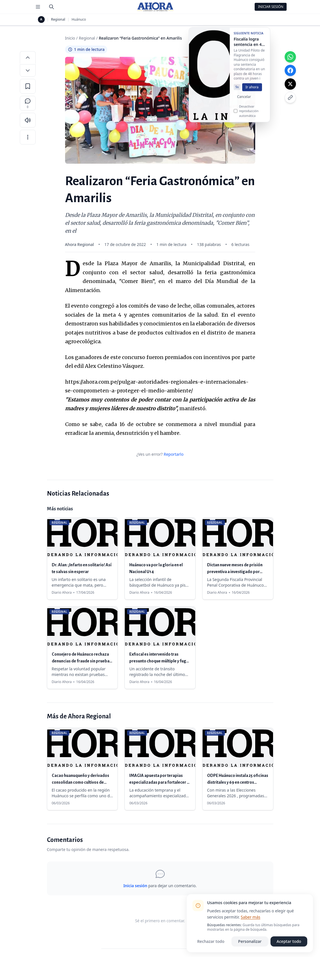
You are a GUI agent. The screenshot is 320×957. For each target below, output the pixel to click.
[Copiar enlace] (290, 97)
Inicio (70, 38)
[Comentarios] (28, 103)
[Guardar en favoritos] (28, 86)
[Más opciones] (28, 137)
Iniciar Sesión (271, 6)
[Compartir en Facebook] (290, 70)
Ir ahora (252, 91)
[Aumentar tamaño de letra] (28, 57)
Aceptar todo (289, 941)
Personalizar (250, 941)
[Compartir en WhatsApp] (290, 56)
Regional (58, 19)
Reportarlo (173, 454)
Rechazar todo (210, 941)
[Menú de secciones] (37, 6)
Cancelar (244, 101)
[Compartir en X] (290, 84)
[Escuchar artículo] (28, 120)
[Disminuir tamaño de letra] (28, 70)
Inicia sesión (135, 885)
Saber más (250, 917)
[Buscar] (51, 6)
